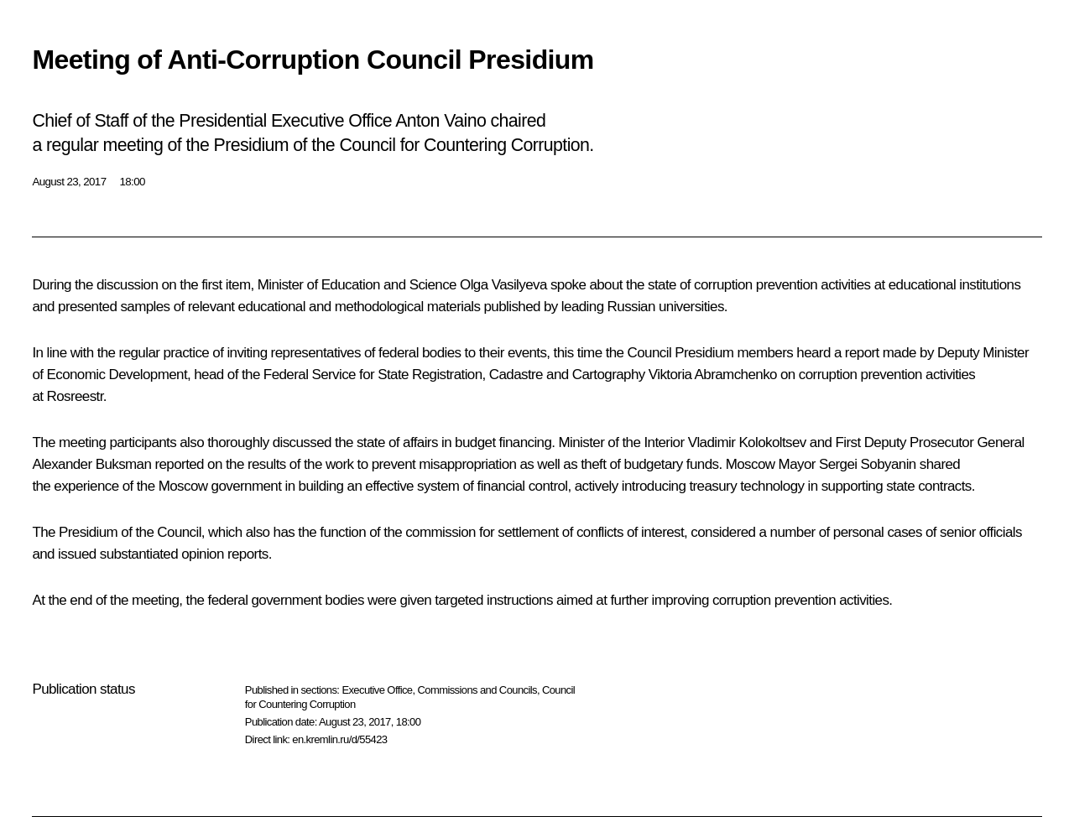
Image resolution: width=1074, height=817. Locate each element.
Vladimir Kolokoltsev (747, 442)
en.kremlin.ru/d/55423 (339, 739)
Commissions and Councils (477, 690)
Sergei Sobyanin (867, 464)
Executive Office (376, 690)
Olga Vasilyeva (503, 285)
